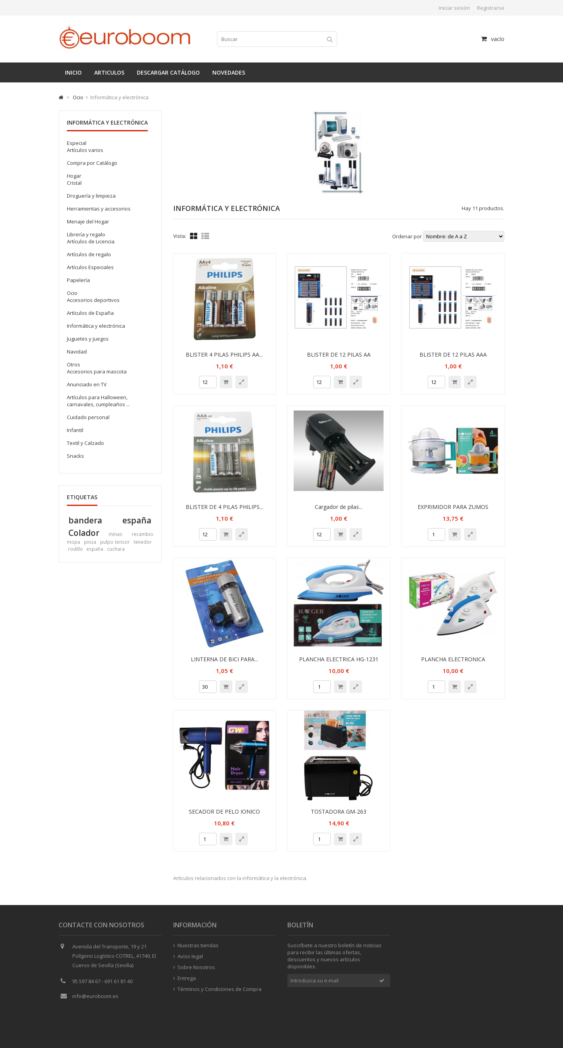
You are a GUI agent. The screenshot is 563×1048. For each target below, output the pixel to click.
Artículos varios (85, 150)
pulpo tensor (115, 542)
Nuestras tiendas (196, 946)
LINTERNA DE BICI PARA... (224, 659)
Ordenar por (407, 236)
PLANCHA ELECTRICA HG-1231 (338, 659)
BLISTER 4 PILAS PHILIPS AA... (224, 354)
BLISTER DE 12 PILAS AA (339, 354)
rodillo (75, 549)
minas (115, 534)
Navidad (77, 351)
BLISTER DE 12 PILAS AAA (453, 354)
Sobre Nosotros (194, 968)
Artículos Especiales (90, 267)
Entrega (184, 979)
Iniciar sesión (454, 7)
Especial (76, 142)
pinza (90, 542)
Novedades (228, 72)
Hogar (74, 175)
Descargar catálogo (168, 72)
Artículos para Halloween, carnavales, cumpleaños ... (98, 401)
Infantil (75, 430)
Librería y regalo (86, 234)
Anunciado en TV (87, 384)
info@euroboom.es (95, 997)
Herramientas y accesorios (99, 208)
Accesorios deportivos (93, 300)
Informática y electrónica (96, 325)
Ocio (78, 97)
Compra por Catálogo (92, 162)
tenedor (143, 542)
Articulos (109, 72)
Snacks (75, 455)
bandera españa (109, 520)
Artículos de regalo (89, 254)
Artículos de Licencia (91, 241)
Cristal (74, 182)
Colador (83, 532)
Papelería (78, 280)
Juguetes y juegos (88, 338)
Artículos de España (90, 312)
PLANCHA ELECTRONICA (453, 659)
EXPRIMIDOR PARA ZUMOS (453, 507)
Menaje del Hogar (88, 221)
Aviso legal (188, 957)
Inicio (73, 72)
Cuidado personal (88, 417)
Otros (73, 364)
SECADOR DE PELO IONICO (224, 811)
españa (94, 549)
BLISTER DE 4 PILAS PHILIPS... (224, 507)
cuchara (116, 549)
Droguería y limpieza (91, 195)
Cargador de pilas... (338, 507)
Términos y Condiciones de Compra (217, 990)
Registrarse (490, 7)
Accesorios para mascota (97, 371)
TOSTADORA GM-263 (338, 811)
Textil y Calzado (85, 442)
